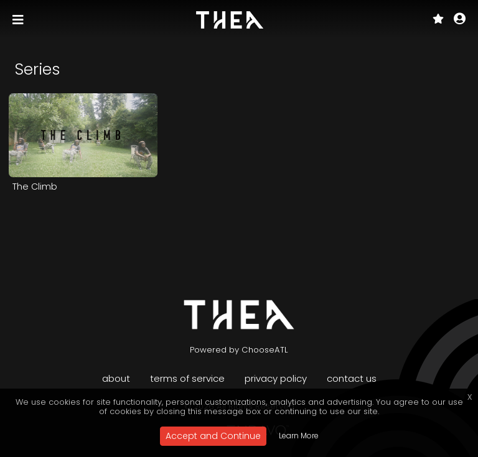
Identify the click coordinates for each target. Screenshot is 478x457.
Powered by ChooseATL (239, 350)
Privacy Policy (276, 378)
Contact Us (352, 378)
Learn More (299, 435)
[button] (460, 19)
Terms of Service (187, 378)
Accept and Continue (213, 436)
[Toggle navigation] (19, 20)
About (116, 378)
